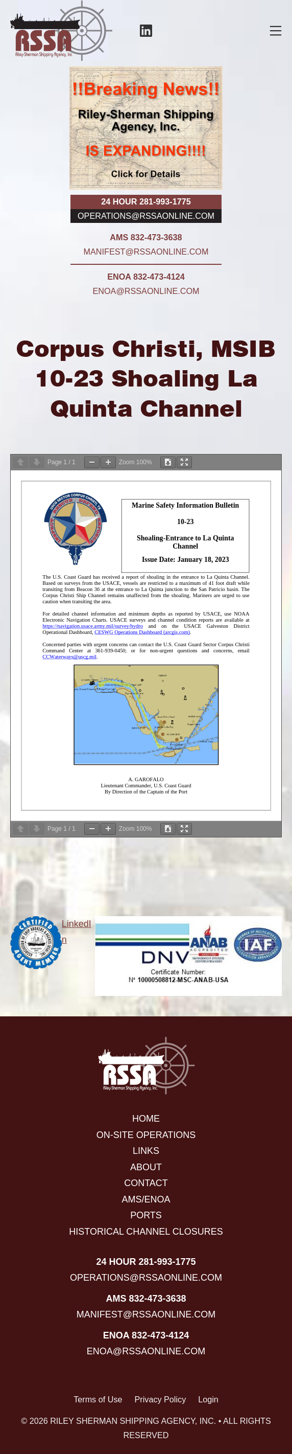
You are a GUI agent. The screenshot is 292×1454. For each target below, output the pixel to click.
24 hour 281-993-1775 (145, 201)
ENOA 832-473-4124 (145, 276)
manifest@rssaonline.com (146, 251)
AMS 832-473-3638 (146, 237)
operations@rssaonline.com (146, 215)
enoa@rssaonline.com (146, 291)
